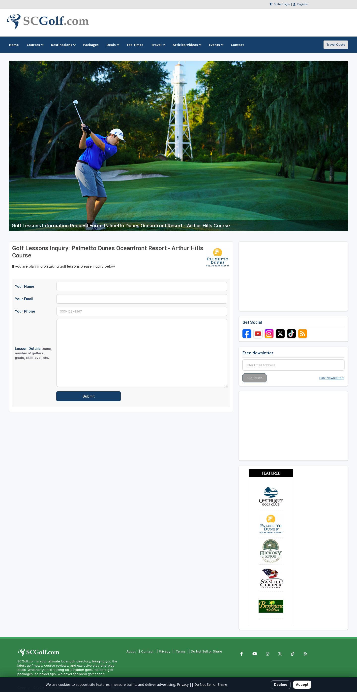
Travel (158, 44)
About (131, 651)
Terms (180, 651)
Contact (147, 651)
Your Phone (25, 311)
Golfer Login (281, 4)
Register (302, 4)
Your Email (24, 299)
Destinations (63, 44)
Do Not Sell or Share (206, 651)
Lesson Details (33, 353)
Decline (280, 684)
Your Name (24, 286)
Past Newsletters (331, 378)
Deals (113, 44)
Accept (302, 684)
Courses (35, 44)
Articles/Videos (187, 44)
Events (216, 44)
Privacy (164, 651)
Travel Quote (336, 44)
